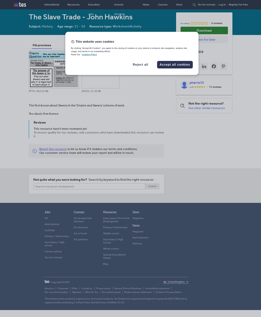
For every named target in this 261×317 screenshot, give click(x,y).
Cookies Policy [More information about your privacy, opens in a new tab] (89, 54)
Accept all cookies (175, 64)
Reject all (140, 64)
